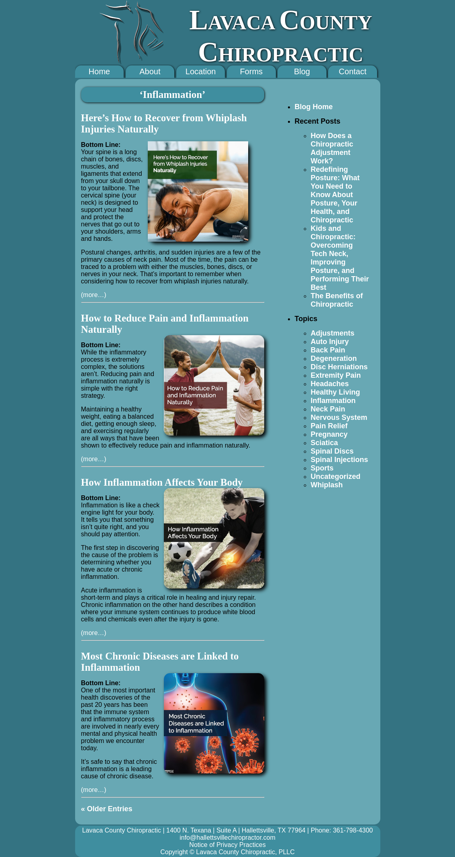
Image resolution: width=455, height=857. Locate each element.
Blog (302, 71)
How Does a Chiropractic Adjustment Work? (332, 148)
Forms (251, 71)
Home (99, 71)
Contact (353, 71)
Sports (322, 468)
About (149, 71)
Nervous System (339, 417)
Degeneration (334, 358)
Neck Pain (328, 409)
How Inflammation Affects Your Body (162, 482)
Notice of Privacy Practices (227, 844)
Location (201, 71)
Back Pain (328, 350)
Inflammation (333, 401)
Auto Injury (330, 342)
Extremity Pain (336, 375)
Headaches (330, 384)
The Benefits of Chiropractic (337, 300)
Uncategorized (336, 476)
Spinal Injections (339, 460)
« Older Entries (107, 809)
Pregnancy (329, 434)
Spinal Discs (332, 451)
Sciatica (324, 443)
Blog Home (314, 107)
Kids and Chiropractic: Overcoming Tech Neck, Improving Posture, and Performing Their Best (340, 257)
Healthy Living (335, 392)
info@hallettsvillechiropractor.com (227, 837)
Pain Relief (329, 426)
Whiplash (327, 485)
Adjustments (333, 333)
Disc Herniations (339, 367)
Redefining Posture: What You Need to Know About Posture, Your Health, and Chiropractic (335, 194)
